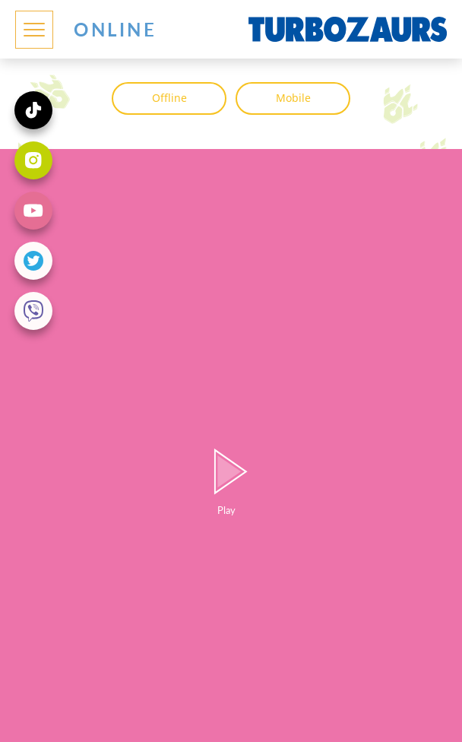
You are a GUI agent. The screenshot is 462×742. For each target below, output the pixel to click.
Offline (169, 97)
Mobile (293, 97)
